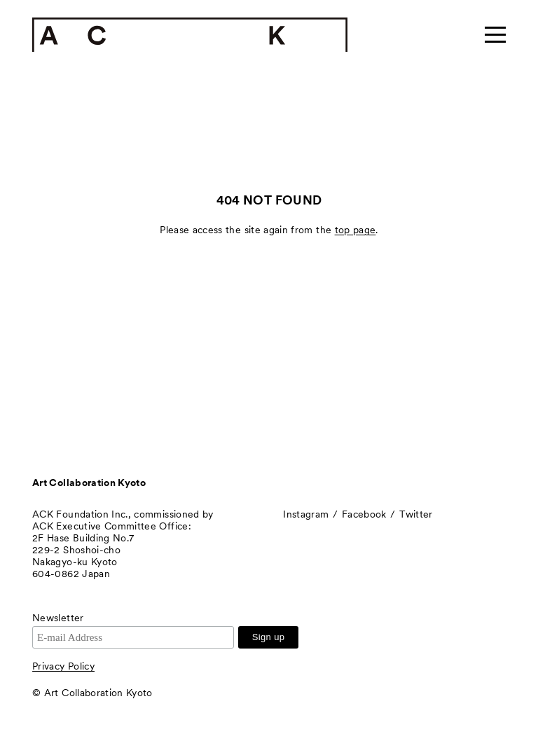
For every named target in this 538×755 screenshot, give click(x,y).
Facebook (364, 514)
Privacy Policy (63, 666)
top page (355, 229)
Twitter (415, 514)
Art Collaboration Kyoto (89, 482)
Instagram (306, 514)
